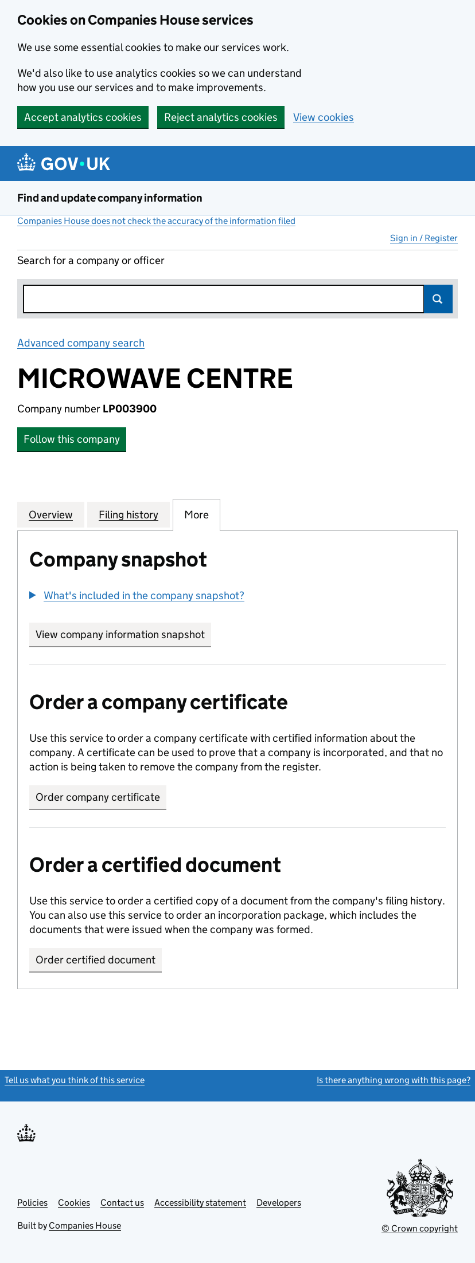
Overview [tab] (51, 514)
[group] (237, 596)
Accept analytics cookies (83, 117)
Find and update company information (110, 197)
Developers (278, 1202)
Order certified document (95, 959)
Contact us (122, 1202)
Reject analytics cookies (221, 117)
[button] (136, 595)
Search (438, 299)
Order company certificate (98, 797)
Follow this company (72, 439)
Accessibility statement (200, 1202)
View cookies (323, 117)
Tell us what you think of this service (75, 1080)
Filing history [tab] (128, 514)
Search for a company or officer (91, 260)
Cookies (74, 1202)
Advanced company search (81, 342)
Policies (32, 1202)
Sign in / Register (424, 238)
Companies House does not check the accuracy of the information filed (156, 220)
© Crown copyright (419, 1228)
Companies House (85, 1225)
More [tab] (196, 514)
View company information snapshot (123, 634)
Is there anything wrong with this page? (393, 1080)
